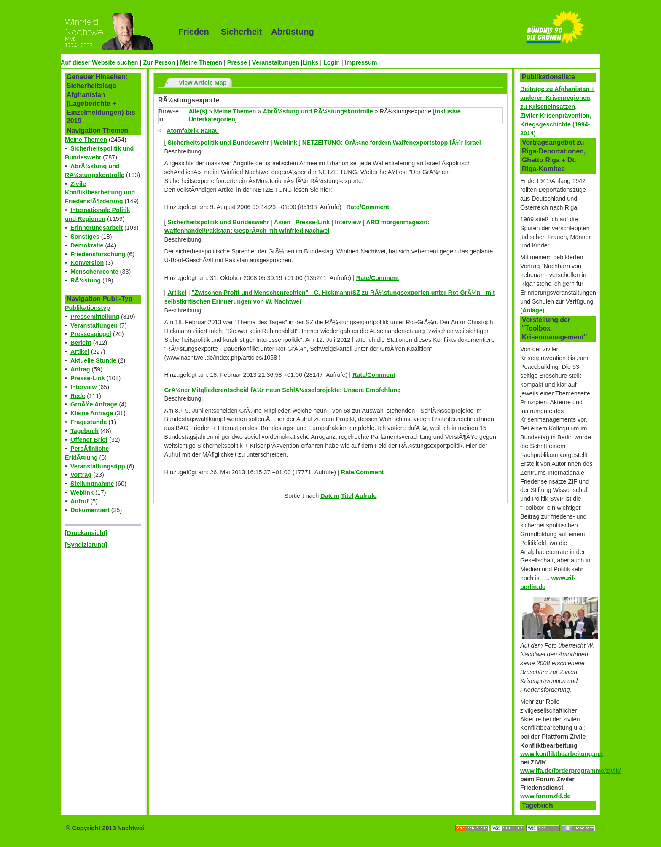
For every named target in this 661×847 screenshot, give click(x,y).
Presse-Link (87, 378)
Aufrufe (365, 495)
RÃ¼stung (85, 280)
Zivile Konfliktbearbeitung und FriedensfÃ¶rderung (100, 192)
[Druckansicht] (86, 533)
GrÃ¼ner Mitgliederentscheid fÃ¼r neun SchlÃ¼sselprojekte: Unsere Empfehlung (282, 390)
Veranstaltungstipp (97, 466)
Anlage (532, 310)
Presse (237, 62)
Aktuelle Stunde (93, 360)
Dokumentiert (90, 510)
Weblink (82, 492)
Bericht (80, 342)
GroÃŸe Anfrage (93, 404)
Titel (347, 495)
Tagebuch (84, 431)
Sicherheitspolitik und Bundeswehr (218, 142)
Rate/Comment (368, 207)
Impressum (361, 62)
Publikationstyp (87, 307)
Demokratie (86, 245)
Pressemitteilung (94, 316)
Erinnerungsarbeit (96, 227)
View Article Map (203, 82)
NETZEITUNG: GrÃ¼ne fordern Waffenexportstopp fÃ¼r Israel (391, 142)
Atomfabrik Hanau (193, 130)
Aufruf (79, 501)
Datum (329, 495)
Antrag (80, 369)
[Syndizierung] (86, 544)
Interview (83, 387)
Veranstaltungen (275, 62)
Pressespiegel (90, 334)
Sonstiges (84, 236)
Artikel (79, 351)
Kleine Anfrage (91, 413)
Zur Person (159, 62)
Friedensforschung (97, 254)
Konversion (87, 262)
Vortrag (80, 474)
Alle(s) (197, 111)
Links (311, 62)
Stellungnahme (92, 483)
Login (331, 62)
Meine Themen (201, 62)
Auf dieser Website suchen (99, 62)
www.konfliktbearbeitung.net (561, 753)
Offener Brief (88, 439)
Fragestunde (88, 422)
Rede (77, 396)
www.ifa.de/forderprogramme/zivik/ (570, 770)
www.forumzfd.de (545, 796)
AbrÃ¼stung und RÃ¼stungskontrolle (318, 111)
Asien (282, 222)
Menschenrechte (94, 271)
